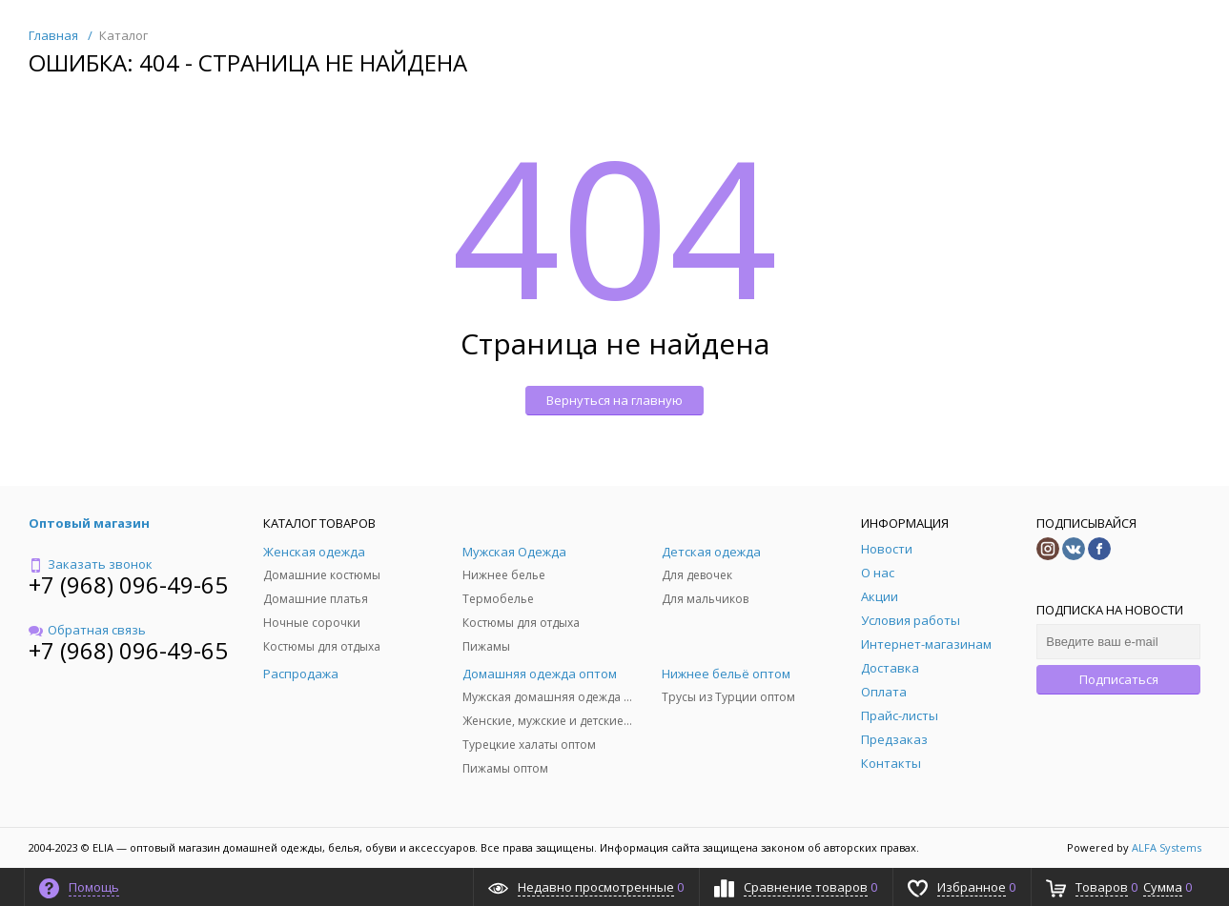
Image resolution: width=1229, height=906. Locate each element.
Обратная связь (87, 629)
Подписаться (1118, 679)
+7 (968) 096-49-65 (128, 584)
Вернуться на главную (614, 400)
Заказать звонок (91, 564)
